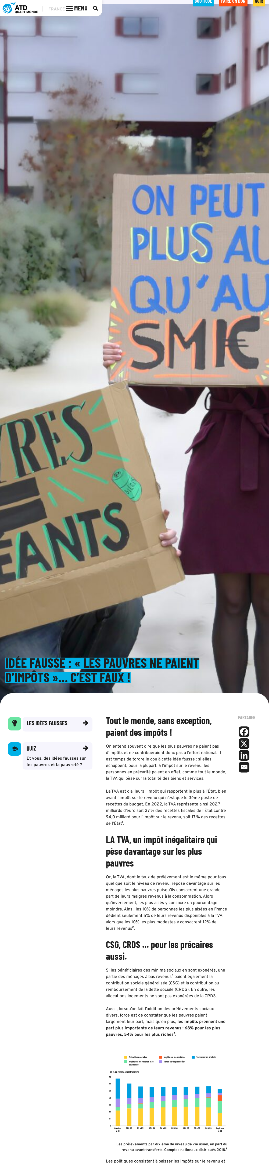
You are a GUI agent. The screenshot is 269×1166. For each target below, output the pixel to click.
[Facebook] (244, 732)
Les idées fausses (47, 723)
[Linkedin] (244, 756)
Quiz (31, 748)
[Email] (244, 767)
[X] (244, 744)
